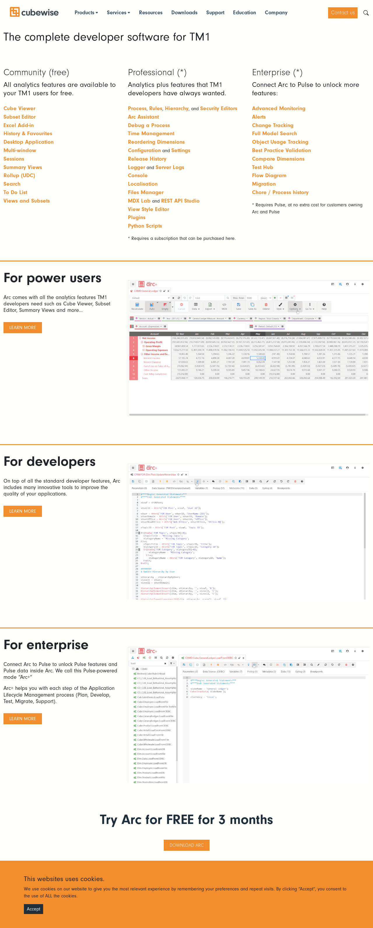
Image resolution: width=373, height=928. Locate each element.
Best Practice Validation (281, 150)
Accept (33, 909)
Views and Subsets (26, 201)
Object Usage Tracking (280, 142)
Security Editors (218, 108)
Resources (151, 13)
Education (244, 13)
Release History (147, 159)
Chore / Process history (280, 192)
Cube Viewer (19, 108)
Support (215, 13)
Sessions (13, 159)
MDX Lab (139, 201)
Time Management (151, 133)
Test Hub (262, 167)
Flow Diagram (269, 175)
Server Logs (170, 167)
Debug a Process (149, 125)
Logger (136, 167)
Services (116, 13)
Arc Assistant (143, 117)
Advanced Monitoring (278, 108)
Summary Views (22, 167)
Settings (180, 150)
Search (11, 184)
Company (276, 13)
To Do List (15, 192)
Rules (155, 108)
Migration (264, 184)
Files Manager (145, 192)
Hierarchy (177, 108)
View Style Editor (148, 209)
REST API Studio (180, 201)
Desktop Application (28, 142)
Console (138, 175)
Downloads (184, 13)
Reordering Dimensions (156, 142)
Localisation (143, 184)
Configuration (144, 150)
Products (84, 13)
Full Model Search (274, 133)
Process (137, 108)
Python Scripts (145, 226)
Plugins (136, 217)
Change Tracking (272, 125)
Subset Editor (19, 117)
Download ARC (187, 845)
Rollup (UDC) (19, 175)
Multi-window (19, 150)
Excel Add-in (18, 125)
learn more (22, 327)
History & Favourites (27, 133)
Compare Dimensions (278, 159)
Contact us (343, 13)
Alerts (259, 117)
